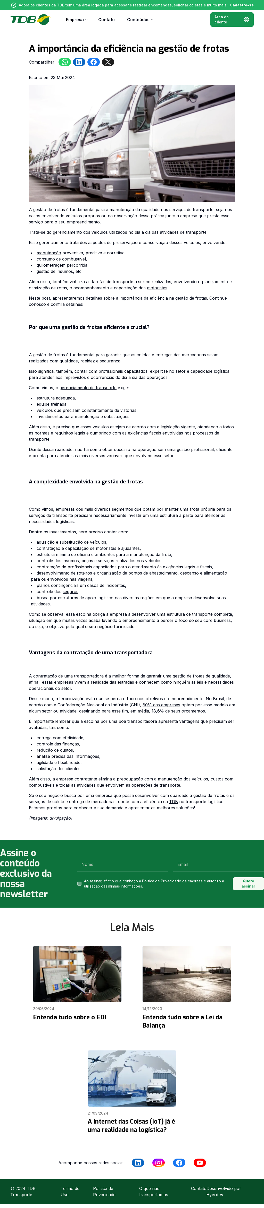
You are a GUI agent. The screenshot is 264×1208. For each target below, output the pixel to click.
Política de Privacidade (161, 881)
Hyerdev (215, 1194)
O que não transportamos (153, 1191)
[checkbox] (79, 884)
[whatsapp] (65, 62)
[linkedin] (79, 62)
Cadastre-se (242, 5)
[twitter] (108, 62)
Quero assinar (248, 883)
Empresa (77, 19)
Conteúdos (140, 19)
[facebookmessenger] (93, 62)
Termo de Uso (70, 1191)
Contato (106, 19)
